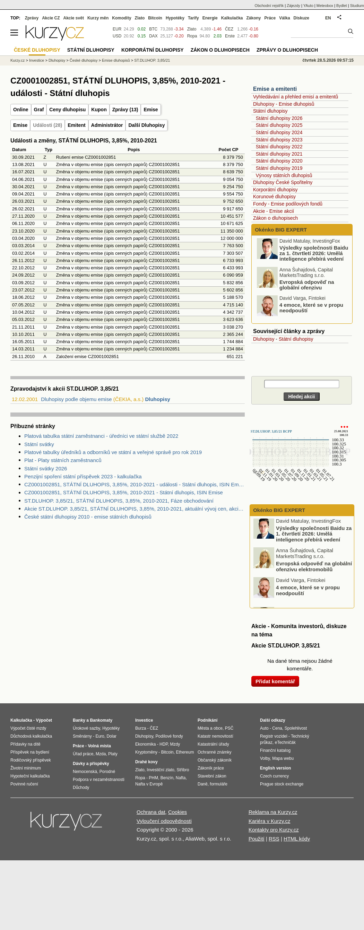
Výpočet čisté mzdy (28, 728)
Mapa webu (283, 758)
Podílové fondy (169, 736)
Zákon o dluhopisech (275, 218)
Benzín (167, 777)
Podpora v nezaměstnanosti (98, 779)
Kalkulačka (232, 18)
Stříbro (182, 769)
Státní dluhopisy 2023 (279, 139)
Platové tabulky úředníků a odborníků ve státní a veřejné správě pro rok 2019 (113, 452)
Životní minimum (25, 768)
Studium (357, 5)
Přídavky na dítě (25, 744)
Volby (265, 758)
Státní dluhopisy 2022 (279, 146)
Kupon (98, 109)
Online (20, 109)
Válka (284, 18)
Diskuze (301, 18)
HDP (163, 744)
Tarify (193, 18)
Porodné (107, 771)
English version (275, 768)
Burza (140, 728)
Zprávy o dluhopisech (287, 50)
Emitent (76, 125)
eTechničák (285, 742)
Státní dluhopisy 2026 (279, 118)
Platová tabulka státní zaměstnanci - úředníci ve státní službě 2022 (101, 436)
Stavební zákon (212, 776)
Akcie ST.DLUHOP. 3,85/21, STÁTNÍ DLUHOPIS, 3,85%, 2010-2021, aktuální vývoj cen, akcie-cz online (134, 509)
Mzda (101, 753)
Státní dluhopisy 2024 (279, 132)
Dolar (111, 736)
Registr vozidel (273, 736)
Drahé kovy (146, 761)
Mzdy (175, 744)
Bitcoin (155, 18)
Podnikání (207, 720)
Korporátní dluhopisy (275, 189)
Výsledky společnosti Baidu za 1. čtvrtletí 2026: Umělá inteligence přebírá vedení (313, 254)
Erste (230, 36)
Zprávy (31, 18)
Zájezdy (293, 5)
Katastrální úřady (213, 744)
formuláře (218, 784)
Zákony (253, 18)
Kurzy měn (98, 18)
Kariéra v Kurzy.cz (270, 821)
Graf (39, 109)
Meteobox (325, 5)
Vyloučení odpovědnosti (164, 821)
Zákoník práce (211, 768)
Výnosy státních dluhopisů (284, 175)
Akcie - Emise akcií (273, 211)
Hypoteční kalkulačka (30, 776)
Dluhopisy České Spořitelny (282, 182)
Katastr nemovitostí (215, 736)
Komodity (121, 18)
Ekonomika (145, 744)
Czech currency (274, 776)
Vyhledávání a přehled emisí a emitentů (295, 96)
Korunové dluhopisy (274, 196)
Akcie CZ (51, 18)
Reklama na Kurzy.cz (273, 812)
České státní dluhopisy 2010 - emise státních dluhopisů (87, 517)
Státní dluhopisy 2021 (279, 154)
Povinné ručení (24, 784)
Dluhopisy (157, 399)
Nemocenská (85, 771)
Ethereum (185, 752)
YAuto (308, 5)
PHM (153, 777)
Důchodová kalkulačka (31, 736)
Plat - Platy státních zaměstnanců (63, 460)
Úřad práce (83, 753)
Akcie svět (73, 18)
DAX (153, 36)
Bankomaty (101, 720)
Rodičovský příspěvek (30, 760)
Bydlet (341, 5)
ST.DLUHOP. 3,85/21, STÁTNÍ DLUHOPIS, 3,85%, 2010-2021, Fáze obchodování (119, 501)
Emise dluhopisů (116, 60)
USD (117, 36)
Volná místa (99, 746)
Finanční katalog (275, 750)
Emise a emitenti (275, 89)
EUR (117, 29)
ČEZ (229, 29)
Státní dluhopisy (270, 111)
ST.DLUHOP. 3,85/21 (152, 60)
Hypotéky (175, 18)
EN (328, 18)
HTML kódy (297, 839)
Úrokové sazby (86, 728)
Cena (277, 728)
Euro (99, 736)
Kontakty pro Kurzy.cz (274, 830)
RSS (274, 839)
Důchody (81, 787)
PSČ (229, 728)
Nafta (181, 777)
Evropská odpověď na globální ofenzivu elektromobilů (306, 288)
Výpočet (44, 720)
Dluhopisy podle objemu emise (76, 399)
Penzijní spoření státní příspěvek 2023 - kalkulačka (83, 476)
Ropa (192, 36)
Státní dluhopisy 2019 (279, 168)
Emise (151, 109)
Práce (270, 18)
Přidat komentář (275, 681)
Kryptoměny (146, 752)
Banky (79, 720)
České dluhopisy (84, 60)
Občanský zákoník (215, 760)
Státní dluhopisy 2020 (279, 161)
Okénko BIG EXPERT (280, 230)
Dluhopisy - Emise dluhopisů (283, 104)
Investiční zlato (160, 769)
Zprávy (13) (125, 109)
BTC (153, 29)
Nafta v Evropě (149, 784)
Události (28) (47, 125)
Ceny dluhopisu (67, 109)
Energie (210, 18)
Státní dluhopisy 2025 (279, 125)
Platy (113, 753)
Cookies (177, 812)
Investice (36, 60)
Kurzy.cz (17, 60)
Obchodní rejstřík (269, 5)
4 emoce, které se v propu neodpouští (311, 309)
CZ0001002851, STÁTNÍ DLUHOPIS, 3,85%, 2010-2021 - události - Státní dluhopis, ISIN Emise (134, 484)
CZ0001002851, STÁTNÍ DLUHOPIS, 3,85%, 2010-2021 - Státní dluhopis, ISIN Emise (123, 492)
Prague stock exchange (281, 784)
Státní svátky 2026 (45, 468)
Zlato (192, 29)
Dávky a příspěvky (91, 763)
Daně (203, 784)
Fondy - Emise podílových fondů (287, 204)
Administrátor (107, 125)
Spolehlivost (296, 728)
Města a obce (210, 728)
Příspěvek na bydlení (29, 752)
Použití (257, 839)
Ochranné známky (214, 752)
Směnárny (82, 736)
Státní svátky (39, 444)
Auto (264, 728)
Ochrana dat (151, 812)
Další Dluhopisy (146, 125)
